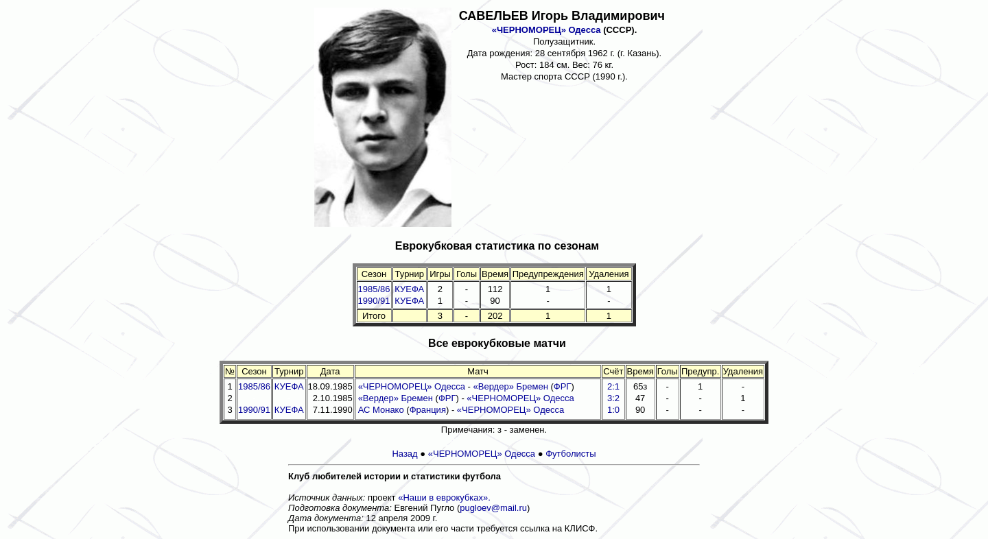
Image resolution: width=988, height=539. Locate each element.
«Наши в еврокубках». (444, 497)
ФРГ (563, 386)
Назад (404, 453)
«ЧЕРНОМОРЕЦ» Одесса (546, 30)
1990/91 (374, 301)
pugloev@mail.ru (493, 508)
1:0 (613, 410)
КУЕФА (409, 289)
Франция (428, 410)
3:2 (613, 398)
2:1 (613, 386)
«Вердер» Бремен (510, 386)
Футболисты (570, 453)
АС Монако (381, 410)
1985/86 (374, 289)
